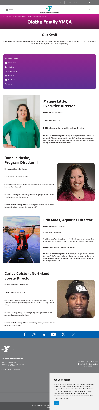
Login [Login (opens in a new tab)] (69, 2)
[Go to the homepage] (49, 8)
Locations (8, 17)
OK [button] (57, 403)
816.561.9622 (6, 369)
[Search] (80, 2)
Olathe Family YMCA (19, 17)
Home (2, 17)
